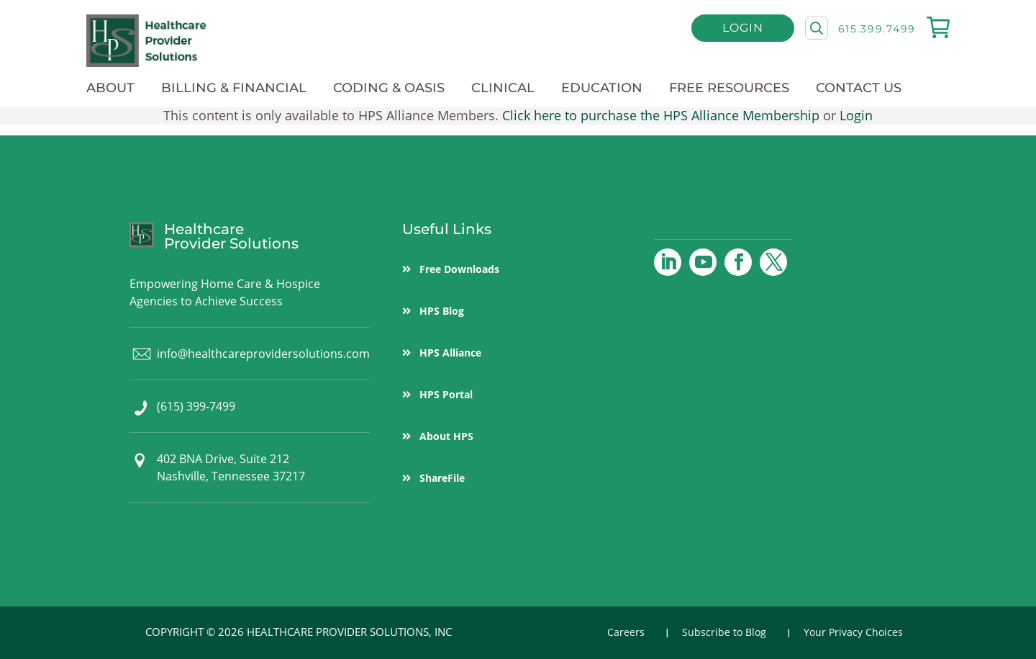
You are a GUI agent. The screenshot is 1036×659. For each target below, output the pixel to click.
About (110, 88)
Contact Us (858, 88)
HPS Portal (446, 394)
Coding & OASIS (389, 88)
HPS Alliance (450, 352)
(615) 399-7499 (196, 406)
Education (601, 88)
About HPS (446, 436)
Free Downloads (459, 269)
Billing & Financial (233, 88)
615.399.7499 (877, 28)
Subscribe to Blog (724, 632)
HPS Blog (441, 311)
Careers (626, 632)
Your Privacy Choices (853, 632)
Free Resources (729, 88)
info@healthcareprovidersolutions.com (263, 354)
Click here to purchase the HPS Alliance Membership (660, 115)
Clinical (503, 88)
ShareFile (442, 478)
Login (742, 28)
